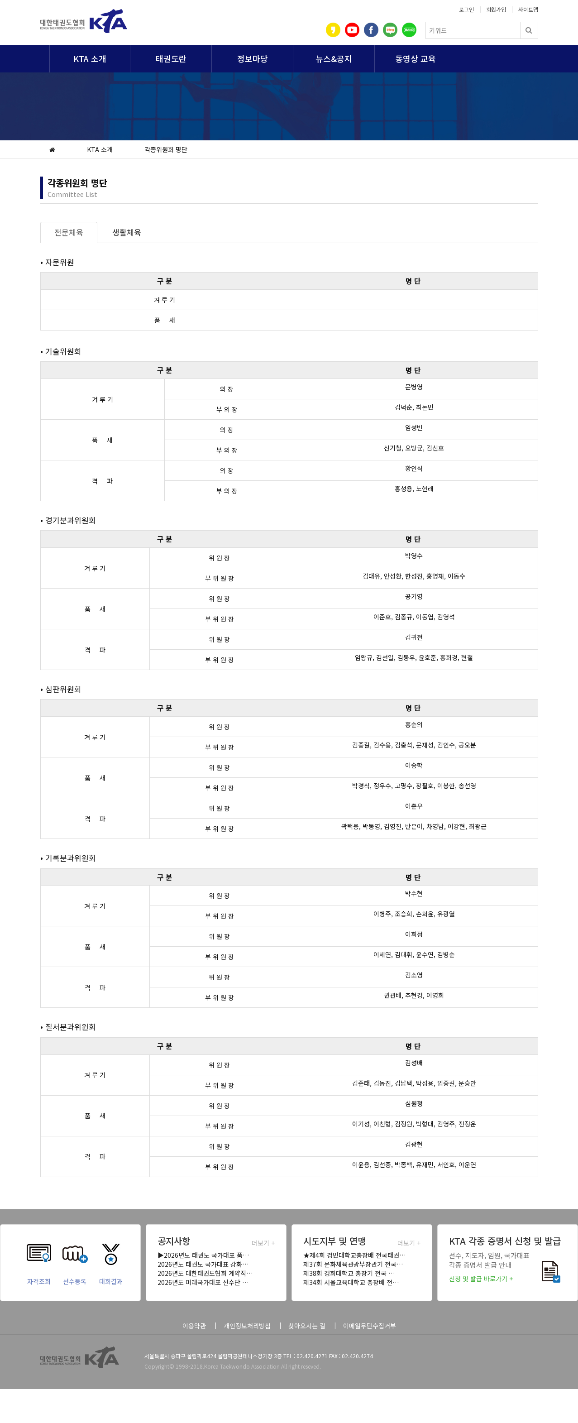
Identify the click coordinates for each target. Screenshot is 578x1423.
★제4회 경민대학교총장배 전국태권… (354, 1255)
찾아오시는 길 (306, 1325)
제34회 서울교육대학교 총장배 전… (351, 1282)
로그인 (466, 9)
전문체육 (68, 232)
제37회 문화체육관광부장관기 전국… (353, 1264)
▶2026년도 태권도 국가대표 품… (203, 1255)
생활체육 (126, 232)
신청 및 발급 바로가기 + (481, 1278)
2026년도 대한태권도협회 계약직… (205, 1273)
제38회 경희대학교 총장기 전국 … (349, 1273)
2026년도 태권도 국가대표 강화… (203, 1264)
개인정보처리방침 (247, 1325)
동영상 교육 (415, 58)
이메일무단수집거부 (369, 1325)
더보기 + (263, 1242)
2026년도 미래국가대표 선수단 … (203, 1282)
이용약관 (194, 1325)
